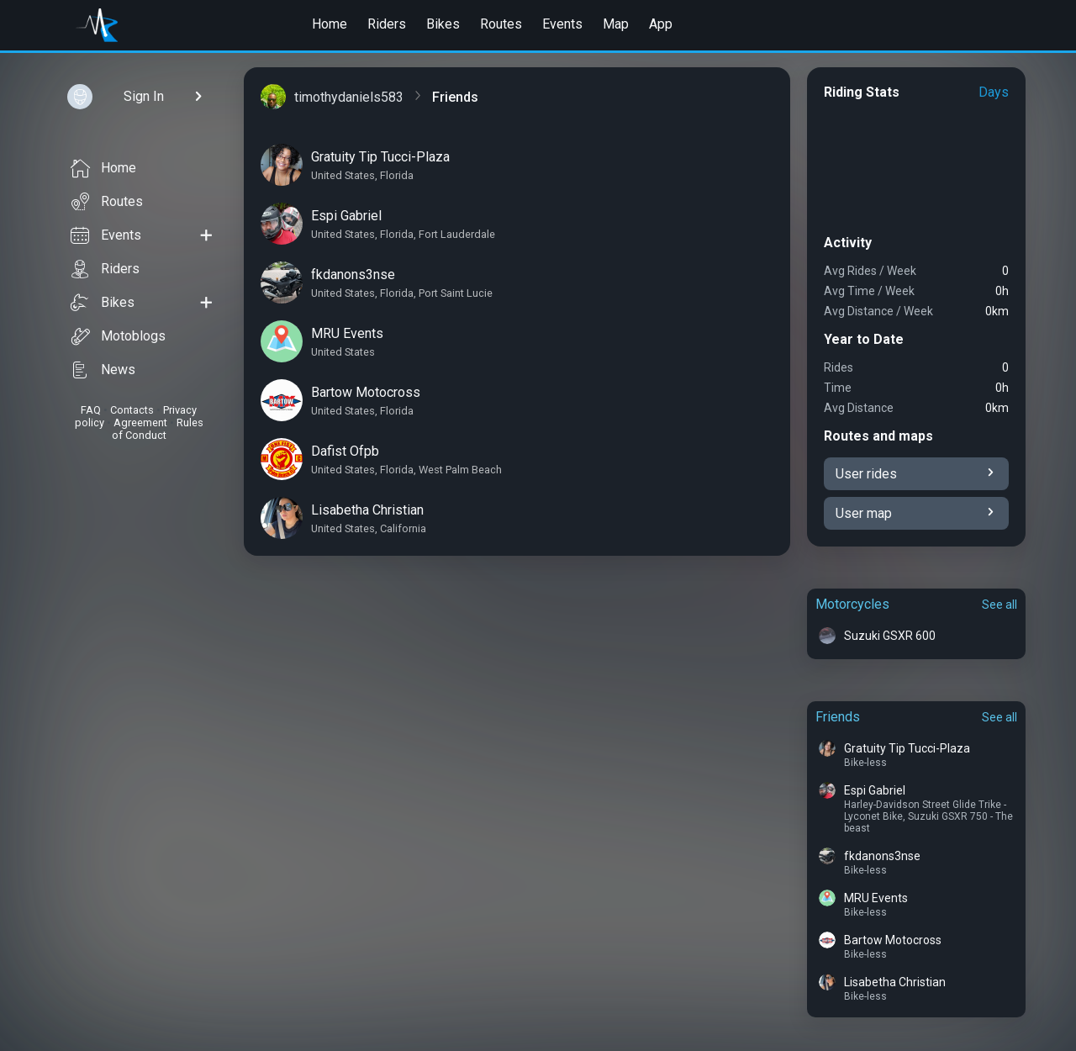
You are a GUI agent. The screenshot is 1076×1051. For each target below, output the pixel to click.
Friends (837, 717)
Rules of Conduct (157, 428)
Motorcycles (852, 604)
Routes (501, 24)
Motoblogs (118, 336)
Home (329, 24)
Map (616, 24)
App (660, 24)
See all (999, 604)
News (103, 370)
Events (562, 24)
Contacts (132, 410)
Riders (386, 24)
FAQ (91, 410)
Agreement (140, 422)
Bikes (443, 24)
